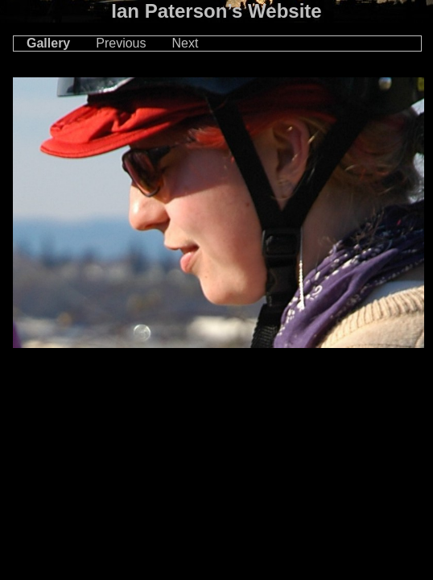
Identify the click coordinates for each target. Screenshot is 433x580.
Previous (121, 43)
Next (185, 43)
